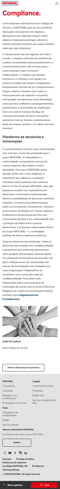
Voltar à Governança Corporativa (23, 368)
